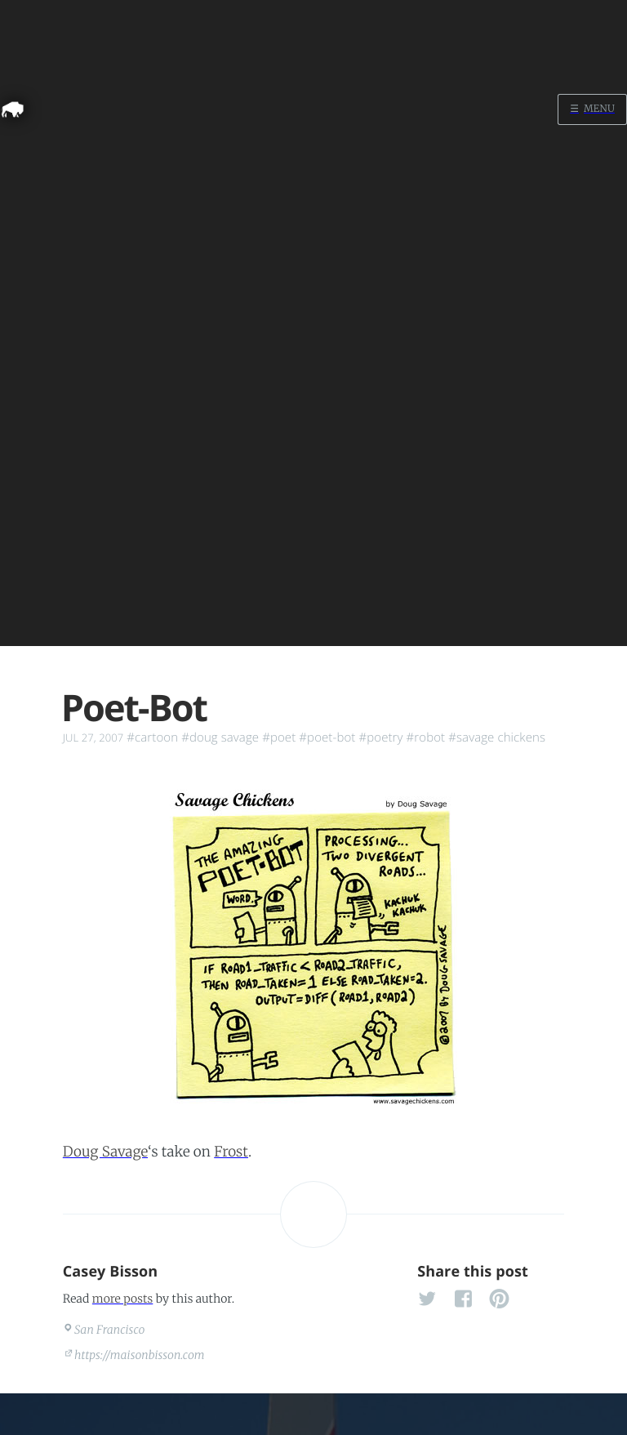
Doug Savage (105, 1152)
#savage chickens (496, 737)
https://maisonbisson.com (139, 1355)
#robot (426, 737)
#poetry (380, 737)
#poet (279, 737)
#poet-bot (327, 737)
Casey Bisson (110, 1271)
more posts (122, 1298)
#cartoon (152, 737)
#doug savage (220, 737)
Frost (231, 1152)
